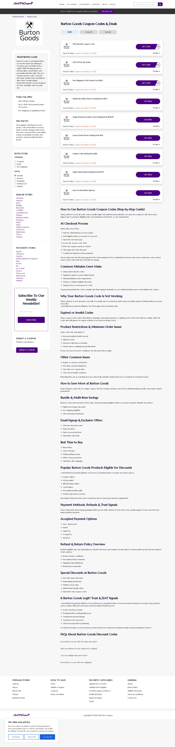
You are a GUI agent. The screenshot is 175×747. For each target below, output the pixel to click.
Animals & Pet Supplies (98, 687)
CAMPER (19, 210)
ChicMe (19, 256)
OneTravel (20, 229)
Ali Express (20, 254)
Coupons (96, 4)
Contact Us (132, 698)
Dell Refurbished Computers (27, 259)
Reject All (31, 737)
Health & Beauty (95, 694)
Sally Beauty (20, 232)
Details (155, 53)
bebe (18, 203)
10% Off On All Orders (82, 62)
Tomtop (19, 237)
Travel (91, 701)
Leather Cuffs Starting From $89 (85, 154)
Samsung (19, 278)
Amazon (19, 200)
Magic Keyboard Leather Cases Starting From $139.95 (93, 117)
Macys (15, 687)
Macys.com (20, 273)
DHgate (19, 215)
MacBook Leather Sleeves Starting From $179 (90, 99)
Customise (16, 737)
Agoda (18, 251)
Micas (18, 225)
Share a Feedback (57, 694)
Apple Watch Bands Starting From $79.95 (88, 172)
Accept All (48, 737)
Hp (17, 266)
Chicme (15, 694)
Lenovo (19, 271)
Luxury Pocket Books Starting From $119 (88, 135)
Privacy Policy (133, 687)
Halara (18, 222)
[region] (31, 730)
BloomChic (20, 208)
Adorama (19, 198)
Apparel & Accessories (98, 684)
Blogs (112, 4)
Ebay (18, 261)
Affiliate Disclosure (135, 691)
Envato (19, 263)
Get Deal (148, 101)
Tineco (19, 234)
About (130, 684)
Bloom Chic (17, 691)
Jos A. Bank (20, 268)
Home (62, 4)
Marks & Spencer (22, 227)
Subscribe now (106, 11)
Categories (84, 4)
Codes (88, 32)
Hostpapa (20, 220)
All (70, 32)
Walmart (19, 280)
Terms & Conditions (135, 694)
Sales (108, 32)
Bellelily (19, 205)
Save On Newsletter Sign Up (84, 190)
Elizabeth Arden (22, 217)
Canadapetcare (22, 213)
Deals (104, 4)
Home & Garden (95, 698)
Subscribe (31, 320)
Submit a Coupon (27, 350)
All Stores (72, 4)
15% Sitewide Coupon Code (84, 44)
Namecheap (20, 276)
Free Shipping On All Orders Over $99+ (88, 80)
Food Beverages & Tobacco (100, 691)
